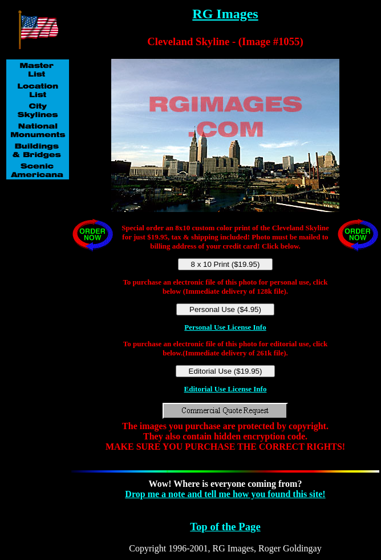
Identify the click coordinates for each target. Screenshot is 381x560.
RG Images (225, 13)
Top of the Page (225, 527)
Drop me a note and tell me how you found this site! (225, 494)
